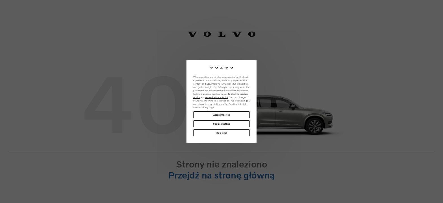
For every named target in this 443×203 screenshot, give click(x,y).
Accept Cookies (221, 114)
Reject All (221, 132)
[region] (221, 101)
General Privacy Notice (216, 97)
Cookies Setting (221, 123)
